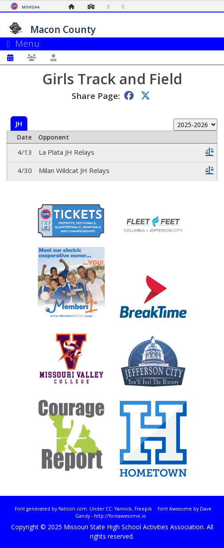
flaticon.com (72, 509)
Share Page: (96, 95)
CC (109, 509)
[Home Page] (74, 6)
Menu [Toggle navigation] (23, 44)
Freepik (143, 509)
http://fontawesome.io (120, 516)
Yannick (123, 509)
